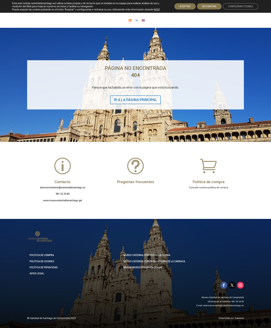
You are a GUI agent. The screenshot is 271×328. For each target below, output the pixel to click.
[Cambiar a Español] (130, 20)
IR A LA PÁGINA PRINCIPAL (135, 100)
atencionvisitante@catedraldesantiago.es (62, 187)
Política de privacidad (44, 267)
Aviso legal (37, 273)
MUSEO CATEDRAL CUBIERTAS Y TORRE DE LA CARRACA (154, 261)
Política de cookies (42, 261)
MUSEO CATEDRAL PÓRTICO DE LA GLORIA (146, 255)
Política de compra (42, 255)
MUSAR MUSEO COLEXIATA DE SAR (142, 267)
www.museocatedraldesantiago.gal (62, 200)
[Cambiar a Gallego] (136, 20)
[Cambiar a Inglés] (143, 20)
